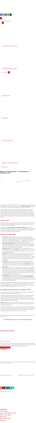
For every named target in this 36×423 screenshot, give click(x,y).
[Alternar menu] (1, 18)
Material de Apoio (7, 140)
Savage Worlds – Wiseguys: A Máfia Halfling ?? (26, 362)
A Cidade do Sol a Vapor (9, 68)
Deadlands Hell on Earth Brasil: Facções (26, 375)
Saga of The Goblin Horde (10, 163)
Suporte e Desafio (31, 249)
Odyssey (2, 420)
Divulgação (3, 417)
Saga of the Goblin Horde (8, 413)
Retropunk (4, 316)
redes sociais (17, 319)
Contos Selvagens (5, 415)
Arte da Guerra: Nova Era (9, 46)
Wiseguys (5, 118)
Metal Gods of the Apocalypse (6, 375)
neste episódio (25, 285)
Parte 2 (12, 283)
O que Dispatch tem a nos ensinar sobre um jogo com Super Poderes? (8, 362)
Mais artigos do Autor (5, 347)
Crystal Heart (6, 95)
